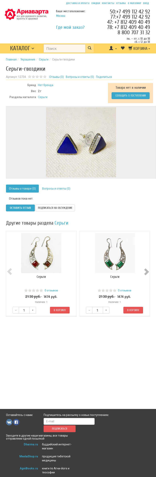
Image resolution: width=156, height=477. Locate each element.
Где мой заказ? (70, 27)
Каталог (20, 48)
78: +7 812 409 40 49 (128, 27)
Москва (60, 16)
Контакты (108, 3)
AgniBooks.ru (29, 468)
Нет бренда (45, 85)
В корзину (60, 310)
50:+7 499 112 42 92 (130, 11)
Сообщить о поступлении (130, 95)
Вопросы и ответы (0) (56, 188)
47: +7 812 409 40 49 (128, 22)
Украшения (27, 59)
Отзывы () (56, 76)
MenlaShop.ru (28, 456)
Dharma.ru (31, 444)
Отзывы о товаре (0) (22, 188)
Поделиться (104, 76)
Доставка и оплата (77, 3)
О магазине (134, 3)
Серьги (43, 59)
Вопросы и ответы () (80, 76)
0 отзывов (51, 290)
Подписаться (59, 428)
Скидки (95, 3)
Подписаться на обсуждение (55, 208)
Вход (146, 3)
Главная (11, 59)
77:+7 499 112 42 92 (130, 17)
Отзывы (121, 3)
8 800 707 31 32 (134, 32)
